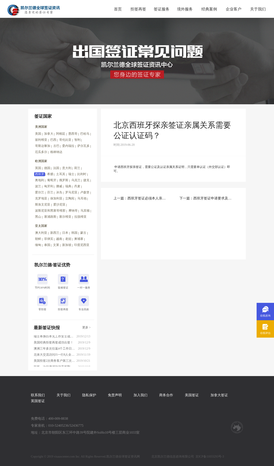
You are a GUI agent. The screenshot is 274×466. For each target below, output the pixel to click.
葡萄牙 (51, 180)
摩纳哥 (73, 210)
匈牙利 (48, 186)
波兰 (38, 186)
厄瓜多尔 (41, 152)
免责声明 (115, 395)
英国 (38, 168)
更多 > (86, 327)
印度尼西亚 (81, 245)
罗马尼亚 (71, 192)
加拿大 (48, 133)
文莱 (56, 245)
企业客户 (233, 9)
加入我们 (140, 395)
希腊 (50, 174)
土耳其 (60, 174)
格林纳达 (56, 152)
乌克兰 (75, 180)
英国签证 (38, 401)
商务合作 (166, 395)
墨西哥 (72, 133)
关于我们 (258, 9)
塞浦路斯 (50, 216)
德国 (47, 168)
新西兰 (54, 232)
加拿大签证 (219, 395)
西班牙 (39, 174)
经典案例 (209, 9)
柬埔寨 (78, 238)
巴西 (53, 139)
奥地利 (39, 180)
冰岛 (59, 192)
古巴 (56, 146)
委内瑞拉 (68, 146)
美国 (38, 133)
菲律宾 (48, 238)
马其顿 (85, 210)
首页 (118, 9)
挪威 (59, 186)
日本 (65, 232)
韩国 (74, 232)
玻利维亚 (41, 139)
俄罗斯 (63, 180)
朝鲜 (38, 238)
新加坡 (66, 245)
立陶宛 (69, 198)
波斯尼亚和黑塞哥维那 (50, 210)
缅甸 (38, 245)
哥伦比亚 (65, 139)
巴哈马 (84, 133)
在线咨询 (265, 315)
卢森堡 (84, 192)
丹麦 (77, 186)
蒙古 (83, 232)
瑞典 (68, 186)
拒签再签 (138, 9)
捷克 (86, 180)
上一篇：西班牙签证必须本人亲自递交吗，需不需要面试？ (140, 198)
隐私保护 (89, 395)
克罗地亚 (41, 198)
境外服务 (185, 9)
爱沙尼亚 (59, 204)
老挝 (68, 238)
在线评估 (265, 333)
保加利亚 (56, 198)
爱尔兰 (39, 192)
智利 (77, 139)
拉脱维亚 (80, 216)
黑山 (38, 216)
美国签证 (192, 395)
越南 (59, 238)
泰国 (47, 245)
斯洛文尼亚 (42, 204)
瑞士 (71, 174)
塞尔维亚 (65, 216)
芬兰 (50, 192)
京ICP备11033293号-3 (209, 456)
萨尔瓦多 (83, 146)
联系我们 (38, 395)
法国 (56, 168)
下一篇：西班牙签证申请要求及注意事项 (206, 198)
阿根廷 (60, 133)
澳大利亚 (41, 232)
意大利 (66, 168)
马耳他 (82, 198)
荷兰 (77, 168)
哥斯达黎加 (42, 146)
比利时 (81, 174)
